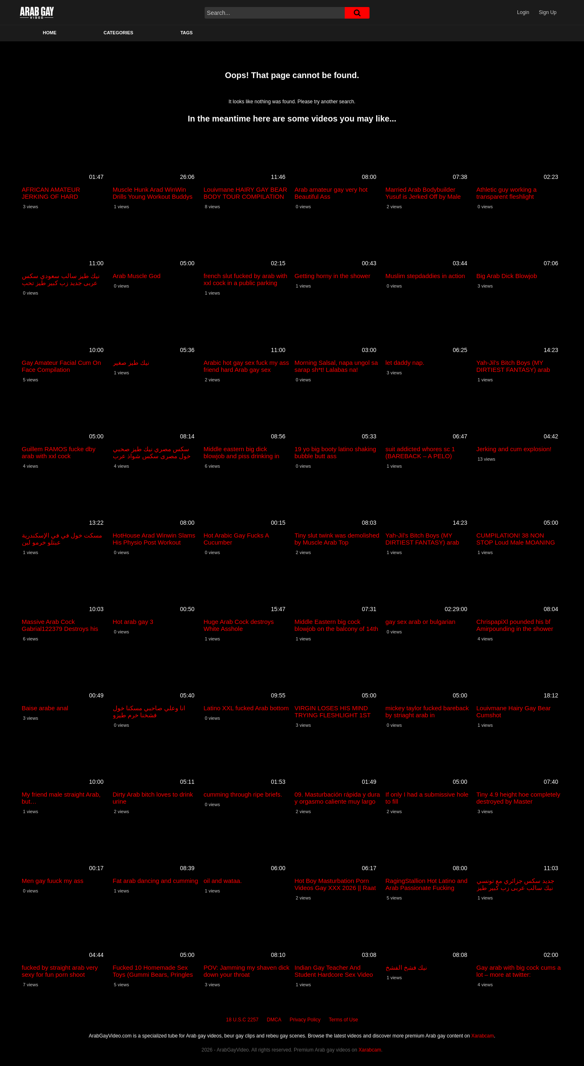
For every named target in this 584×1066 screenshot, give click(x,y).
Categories (118, 32)
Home (50, 32)
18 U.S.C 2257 (242, 1020)
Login (523, 12)
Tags (186, 32)
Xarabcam (482, 1036)
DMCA (274, 1020)
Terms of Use (343, 1020)
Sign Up (548, 12)
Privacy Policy (305, 1020)
